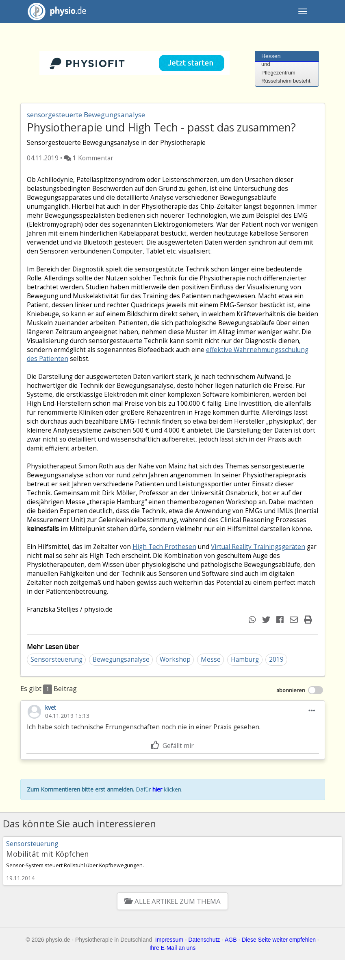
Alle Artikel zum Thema (172, 901)
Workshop (175, 659)
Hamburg (245, 659)
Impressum (169, 939)
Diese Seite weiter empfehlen (279, 939)
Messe (211, 659)
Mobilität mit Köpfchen (47, 854)
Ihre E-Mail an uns (173, 948)
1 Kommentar (93, 158)
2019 (276, 659)
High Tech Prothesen (164, 546)
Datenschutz (204, 939)
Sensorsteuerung (56, 659)
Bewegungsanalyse (121, 659)
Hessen (270, 56)
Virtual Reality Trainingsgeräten (258, 546)
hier (157, 789)
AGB (231, 939)
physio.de (54, 11)
